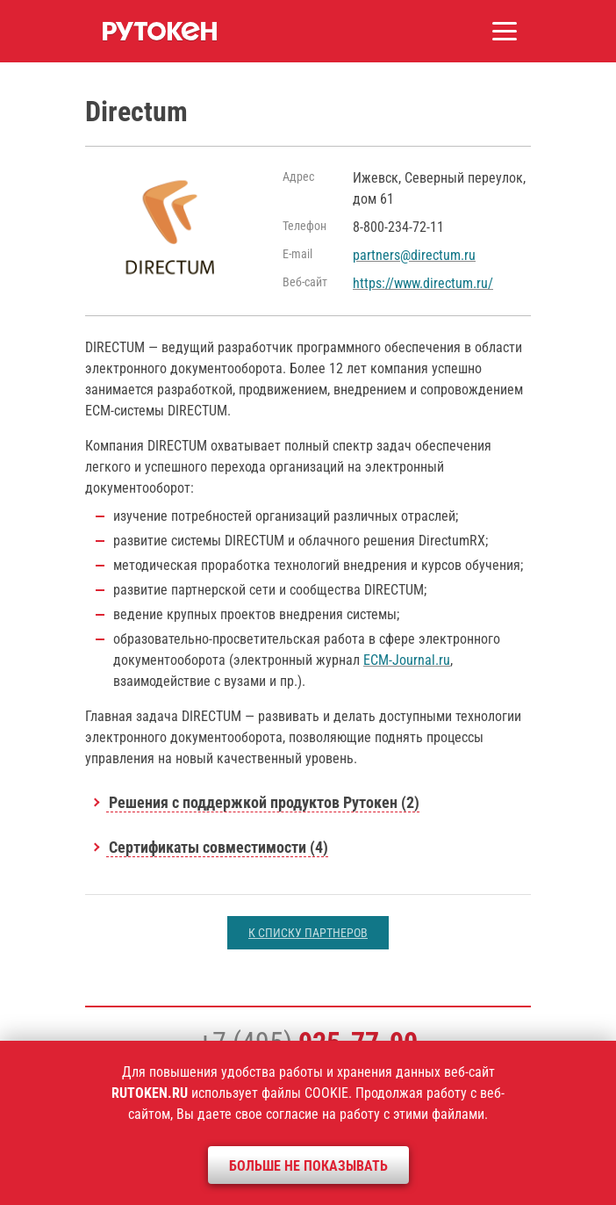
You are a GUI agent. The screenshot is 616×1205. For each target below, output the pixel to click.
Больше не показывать (308, 1166)
